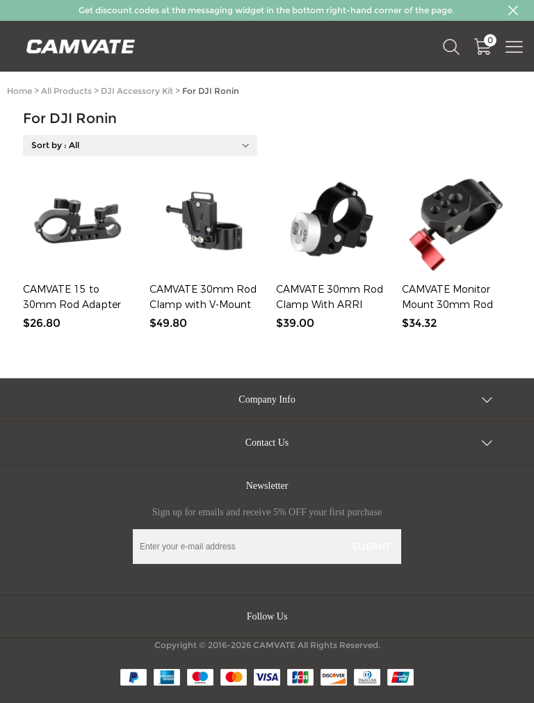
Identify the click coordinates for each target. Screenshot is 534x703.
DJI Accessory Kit (137, 91)
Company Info (266, 399)
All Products (66, 91)
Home (19, 91)
